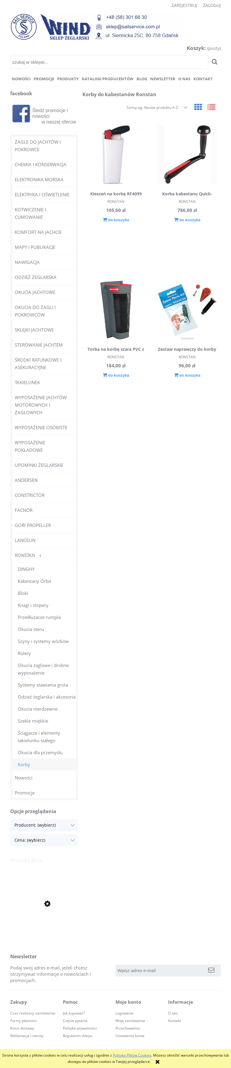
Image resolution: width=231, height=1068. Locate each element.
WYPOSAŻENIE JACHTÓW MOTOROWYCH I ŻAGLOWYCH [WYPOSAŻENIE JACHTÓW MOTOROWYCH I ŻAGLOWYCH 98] (41, 404)
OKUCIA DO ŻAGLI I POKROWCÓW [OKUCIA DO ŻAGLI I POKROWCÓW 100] (35, 311)
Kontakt (174, 1020)
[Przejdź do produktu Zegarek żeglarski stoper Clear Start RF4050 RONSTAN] (44, 924)
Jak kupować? (74, 1013)
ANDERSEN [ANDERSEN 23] (26, 480)
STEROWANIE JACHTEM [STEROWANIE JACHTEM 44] (39, 345)
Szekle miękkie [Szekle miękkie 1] (33, 721)
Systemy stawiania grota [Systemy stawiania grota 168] (43, 685)
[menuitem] (21, 79)
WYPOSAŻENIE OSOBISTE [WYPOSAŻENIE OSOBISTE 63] (41, 427)
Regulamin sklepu (77, 1035)
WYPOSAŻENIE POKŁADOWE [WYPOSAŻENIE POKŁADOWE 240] (30, 446)
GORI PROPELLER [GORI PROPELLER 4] (33, 525)
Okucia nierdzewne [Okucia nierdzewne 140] (37, 709)
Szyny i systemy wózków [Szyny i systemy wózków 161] (43, 641)
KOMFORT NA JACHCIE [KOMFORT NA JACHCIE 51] (38, 232)
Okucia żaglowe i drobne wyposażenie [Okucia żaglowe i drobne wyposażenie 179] (43, 669)
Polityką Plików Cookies (132, 1055)
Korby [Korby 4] (24, 764)
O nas (173, 1013)
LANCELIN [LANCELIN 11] (25, 540)
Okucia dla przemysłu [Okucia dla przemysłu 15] (40, 752)
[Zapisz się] (211, 971)
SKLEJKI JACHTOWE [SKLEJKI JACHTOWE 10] (34, 330)
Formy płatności (23, 1020)
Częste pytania (75, 1020)
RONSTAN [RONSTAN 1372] (25, 555)
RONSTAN (115, 201)
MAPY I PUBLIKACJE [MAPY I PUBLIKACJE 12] (35, 247)
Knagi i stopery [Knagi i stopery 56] (33, 605)
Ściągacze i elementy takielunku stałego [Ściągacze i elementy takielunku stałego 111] (39, 736)
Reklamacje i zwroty (26, 1035)
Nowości (23, 778)
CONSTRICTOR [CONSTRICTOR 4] (30, 495)
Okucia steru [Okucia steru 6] (31, 629)
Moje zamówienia (130, 1020)
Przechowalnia (128, 1028)
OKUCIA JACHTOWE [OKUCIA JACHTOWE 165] (35, 292)
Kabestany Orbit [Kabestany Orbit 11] (34, 581)
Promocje (25, 793)
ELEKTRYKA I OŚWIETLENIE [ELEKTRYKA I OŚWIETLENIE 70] (42, 194)
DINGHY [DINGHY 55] (26, 569)
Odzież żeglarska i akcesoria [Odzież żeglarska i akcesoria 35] (46, 697)
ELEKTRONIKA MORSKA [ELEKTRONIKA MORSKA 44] (39, 179)
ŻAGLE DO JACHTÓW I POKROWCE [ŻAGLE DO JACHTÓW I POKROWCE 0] (38, 145)
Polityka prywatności (80, 1028)
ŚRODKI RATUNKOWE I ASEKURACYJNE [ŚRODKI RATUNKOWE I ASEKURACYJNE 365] (38, 363)
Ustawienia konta (130, 1035)
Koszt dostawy (22, 1028)
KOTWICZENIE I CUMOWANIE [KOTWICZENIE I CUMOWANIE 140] (30, 213)
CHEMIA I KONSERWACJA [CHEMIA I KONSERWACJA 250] (40, 164)
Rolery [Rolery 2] (24, 653)
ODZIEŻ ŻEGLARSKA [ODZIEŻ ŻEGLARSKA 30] (36, 277)
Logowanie (125, 1013)
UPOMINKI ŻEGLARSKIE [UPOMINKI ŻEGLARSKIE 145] (39, 465)
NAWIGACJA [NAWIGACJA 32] (27, 262)
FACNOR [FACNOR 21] (23, 510)
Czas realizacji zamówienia (32, 1013)
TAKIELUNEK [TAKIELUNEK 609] (27, 382)
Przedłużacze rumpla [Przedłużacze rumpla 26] (39, 617)
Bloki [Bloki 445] (23, 593)
